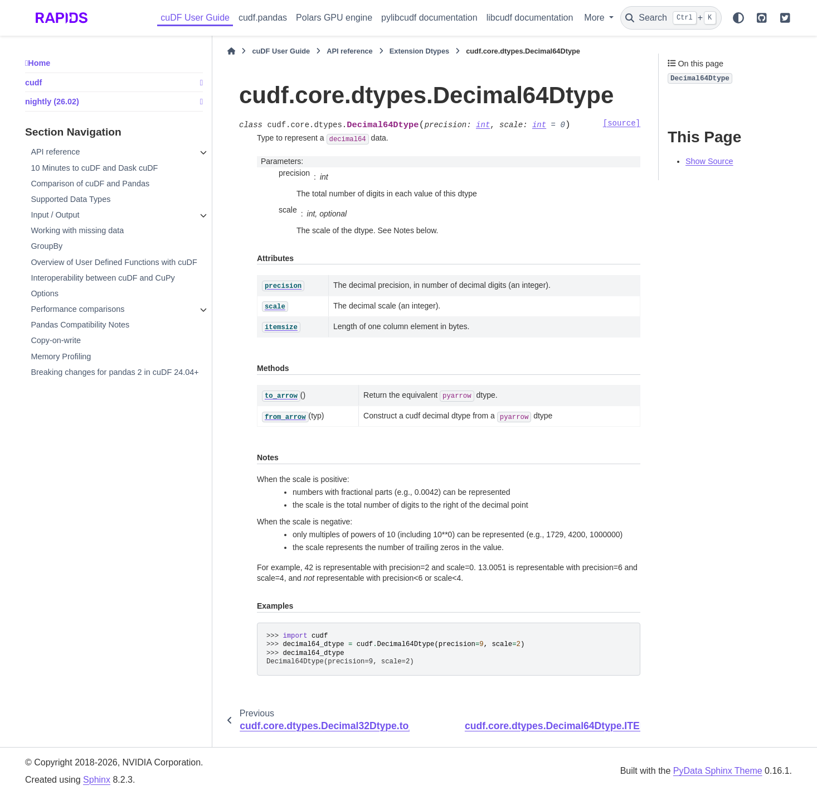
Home (39, 63)
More (595, 17)
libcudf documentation (530, 17)
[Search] (671, 18)
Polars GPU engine (334, 17)
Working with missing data (77, 230)
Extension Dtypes (419, 51)
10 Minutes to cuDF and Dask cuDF (94, 167)
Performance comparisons (77, 309)
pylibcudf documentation (429, 17)
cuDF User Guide (195, 17)
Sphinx (96, 779)
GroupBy (46, 246)
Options (45, 293)
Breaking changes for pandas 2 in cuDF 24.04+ (114, 372)
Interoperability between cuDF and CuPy (102, 277)
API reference (55, 151)
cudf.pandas (263, 17)
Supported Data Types (70, 199)
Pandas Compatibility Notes (80, 324)
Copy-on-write (56, 340)
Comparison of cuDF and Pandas (90, 183)
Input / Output (55, 214)
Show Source (709, 161)
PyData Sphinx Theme (717, 770)
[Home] (231, 51)
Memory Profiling (61, 356)
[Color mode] (738, 17)
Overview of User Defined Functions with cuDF (114, 262)
